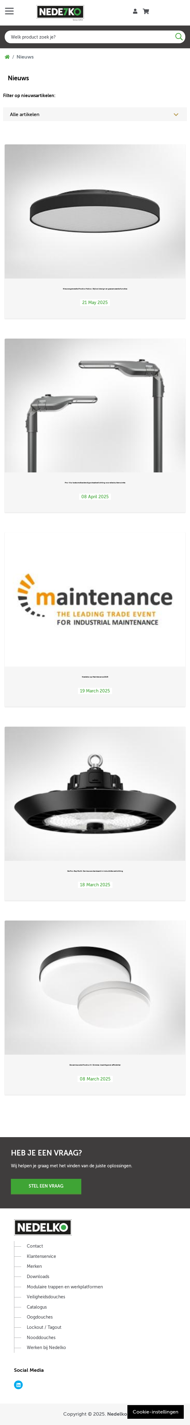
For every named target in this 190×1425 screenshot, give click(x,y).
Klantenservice (41, 1256)
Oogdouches (40, 1317)
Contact (35, 1246)
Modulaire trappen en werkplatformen (65, 1287)
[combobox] (95, 36)
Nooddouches (41, 1337)
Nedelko (117, 1414)
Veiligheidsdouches (46, 1297)
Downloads (38, 1276)
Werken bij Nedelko (46, 1347)
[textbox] (95, 36)
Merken (34, 1266)
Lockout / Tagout (44, 1327)
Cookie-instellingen (155, 1412)
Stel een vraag (46, 1186)
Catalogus (37, 1307)
